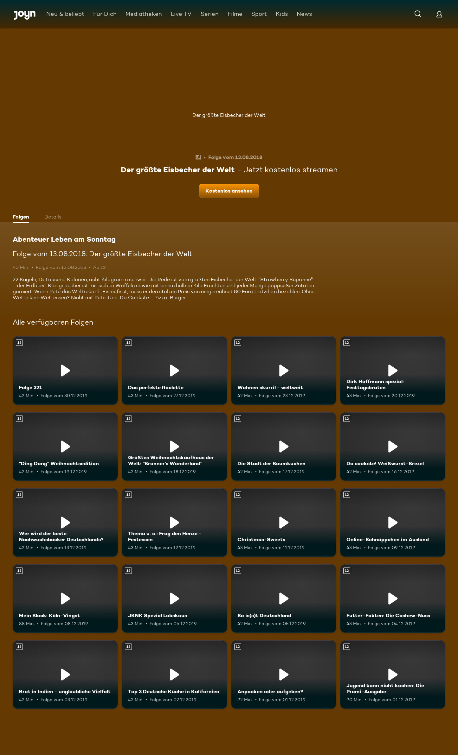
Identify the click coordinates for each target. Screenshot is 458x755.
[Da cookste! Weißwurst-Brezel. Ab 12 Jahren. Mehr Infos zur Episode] (392, 446)
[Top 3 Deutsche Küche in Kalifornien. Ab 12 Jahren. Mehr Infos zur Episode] (174, 674)
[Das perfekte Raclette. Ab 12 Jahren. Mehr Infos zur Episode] (174, 370)
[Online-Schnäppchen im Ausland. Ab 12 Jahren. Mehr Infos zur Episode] (392, 522)
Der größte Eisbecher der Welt (229, 115)
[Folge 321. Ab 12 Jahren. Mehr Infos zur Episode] (65, 370)
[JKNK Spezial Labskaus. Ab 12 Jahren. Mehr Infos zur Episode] (174, 598)
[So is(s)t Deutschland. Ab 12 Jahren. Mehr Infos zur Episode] (283, 598)
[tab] (22, 217)
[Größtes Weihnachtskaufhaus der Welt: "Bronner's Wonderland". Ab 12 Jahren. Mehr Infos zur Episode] (174, 446)
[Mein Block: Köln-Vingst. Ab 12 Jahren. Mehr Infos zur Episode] (65, 598)
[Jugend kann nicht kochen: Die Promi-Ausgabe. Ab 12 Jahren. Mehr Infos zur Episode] (392, 674)
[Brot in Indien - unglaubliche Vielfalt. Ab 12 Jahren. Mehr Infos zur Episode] (65, 674)
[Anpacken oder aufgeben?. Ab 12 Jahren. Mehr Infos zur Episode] (283, 674)
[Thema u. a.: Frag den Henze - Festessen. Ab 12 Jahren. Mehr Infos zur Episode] (174, 522)
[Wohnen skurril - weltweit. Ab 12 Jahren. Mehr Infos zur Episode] (283, 370)
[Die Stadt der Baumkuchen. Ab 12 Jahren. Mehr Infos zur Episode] (283, 446)
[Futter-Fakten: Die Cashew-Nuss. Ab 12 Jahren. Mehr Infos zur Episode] (392, 598)
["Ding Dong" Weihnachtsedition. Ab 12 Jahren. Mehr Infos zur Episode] (65, 446)
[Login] (439, 14)
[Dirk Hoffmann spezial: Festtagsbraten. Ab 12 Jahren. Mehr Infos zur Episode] (392, 370)
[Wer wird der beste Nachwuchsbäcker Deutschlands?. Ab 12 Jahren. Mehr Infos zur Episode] (65, 522)
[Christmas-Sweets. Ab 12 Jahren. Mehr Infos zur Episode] (283, 522)
